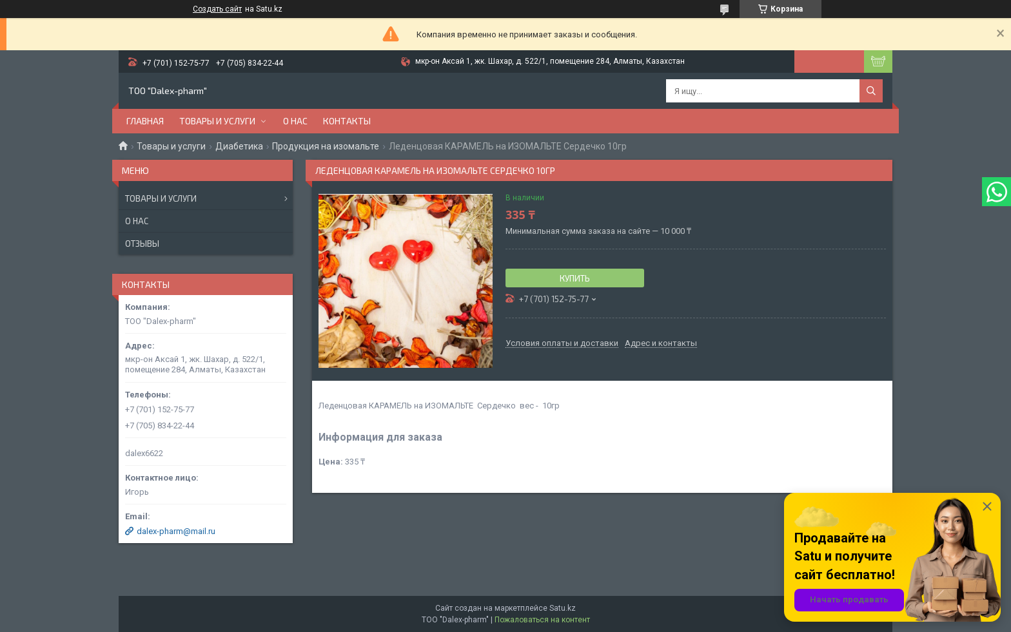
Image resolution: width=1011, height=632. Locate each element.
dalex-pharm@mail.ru (176, 531)
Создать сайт (217, 9)
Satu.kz (562, 608)
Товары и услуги (217, 120)
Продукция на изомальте (325, 146)
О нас (295, 120)
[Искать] (871, 90)
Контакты (347, 120)
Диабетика (239, 146)
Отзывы (142, 243)
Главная (145, 120)
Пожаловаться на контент (542, 619)
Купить (575, 278)
